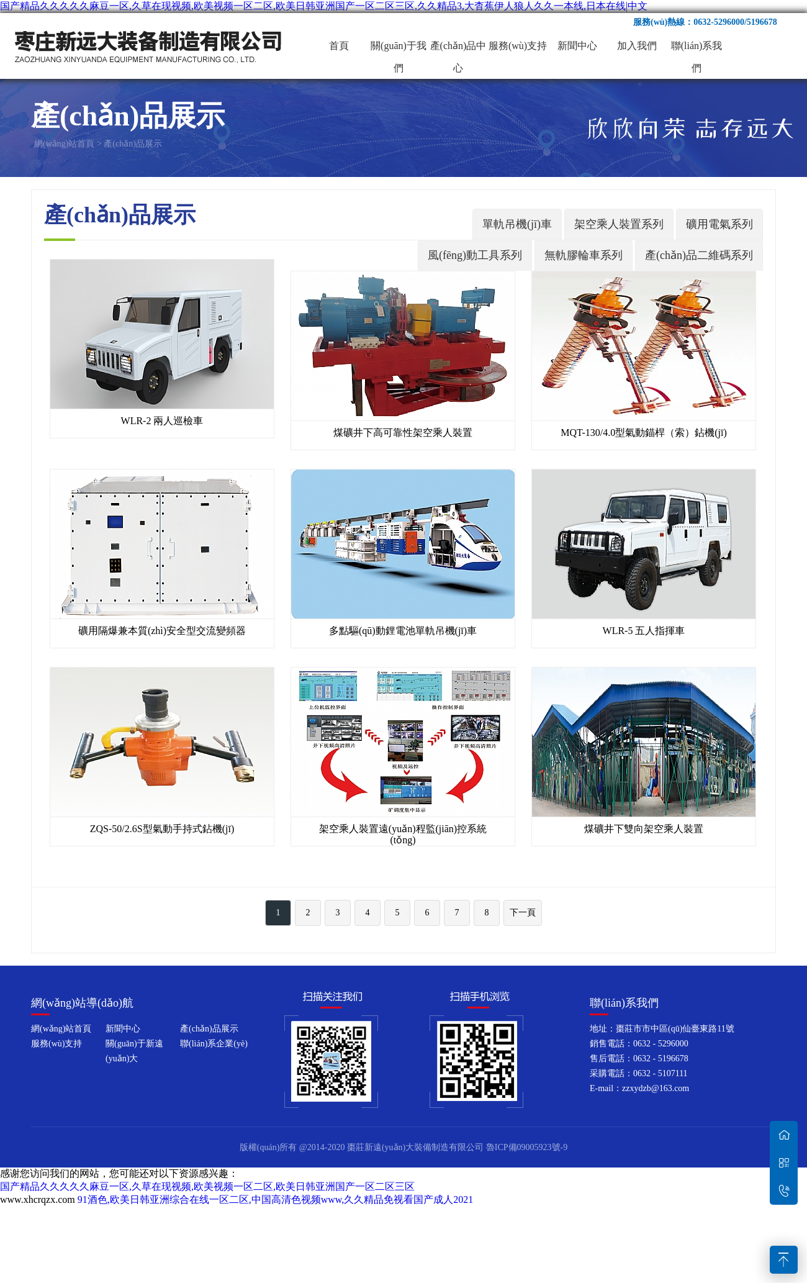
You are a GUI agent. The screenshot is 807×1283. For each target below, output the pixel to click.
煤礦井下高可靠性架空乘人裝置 (402, 432)
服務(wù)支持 (518, 45)
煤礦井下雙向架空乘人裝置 (643, 828)
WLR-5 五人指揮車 (644, 630)
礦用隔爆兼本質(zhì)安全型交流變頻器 (162, 630)
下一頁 (523, 912)
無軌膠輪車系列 (583, 255)
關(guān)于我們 (398, 48)
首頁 (339, 45)
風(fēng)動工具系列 (475, 255)
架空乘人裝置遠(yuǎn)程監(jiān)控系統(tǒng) (403, 834)
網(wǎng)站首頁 (64, 143)
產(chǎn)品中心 (458, 48)
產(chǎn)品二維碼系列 (699, 255)
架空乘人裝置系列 (619, 224)
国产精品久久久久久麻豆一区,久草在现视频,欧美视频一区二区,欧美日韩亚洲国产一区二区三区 (207, 1186)
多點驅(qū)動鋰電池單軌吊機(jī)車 (403, 630)
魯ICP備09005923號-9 (526, 1147)
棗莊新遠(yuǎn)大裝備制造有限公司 (149, 46)
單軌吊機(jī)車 (517, 224)
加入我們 (637, 45)
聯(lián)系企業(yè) (214, 1043)
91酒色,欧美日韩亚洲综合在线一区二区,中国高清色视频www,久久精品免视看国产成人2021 (276, 1199)
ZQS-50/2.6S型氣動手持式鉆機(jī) (162, 828)
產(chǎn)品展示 (133, 143)
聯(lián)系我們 (697, 48)
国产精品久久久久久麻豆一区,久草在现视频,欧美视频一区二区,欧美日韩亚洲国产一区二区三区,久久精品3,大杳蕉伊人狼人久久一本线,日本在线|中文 (323, 6)
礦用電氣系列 (719, 224)
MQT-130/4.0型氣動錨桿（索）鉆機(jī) (643, 432)
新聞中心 (577, 45)
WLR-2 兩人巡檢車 (162, 420)
